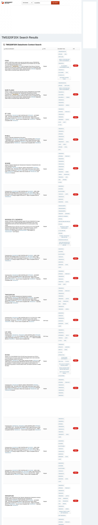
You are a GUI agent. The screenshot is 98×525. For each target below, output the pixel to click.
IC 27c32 (64, 262)
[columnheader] (22, 49)
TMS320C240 (61, 91)
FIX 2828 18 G (61, 70)
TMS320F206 (61, 93)
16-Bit (69, 105)
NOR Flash (60, 55)
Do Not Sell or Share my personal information (48, 519)
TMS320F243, (15, 117)
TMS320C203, (33, 141)
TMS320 (67, 89)
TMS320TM (60, 170)
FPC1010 (60, 178)
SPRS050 (64, 145)
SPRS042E (30, 101)
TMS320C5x (15, 106)
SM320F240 (60, 364)
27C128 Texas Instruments (64, 267)
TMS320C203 (66, 140)
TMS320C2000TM (61, 164)
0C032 (59, 262)
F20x (65, 53)
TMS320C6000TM (61, 168)
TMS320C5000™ (23, 185)
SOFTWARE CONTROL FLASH (64, 73)
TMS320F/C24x (15, 427)
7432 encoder (61, 458)
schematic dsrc (62, 427)
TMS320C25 (33, 105)
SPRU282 (33, 66)
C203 (59, 396)
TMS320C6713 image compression (64, 181)
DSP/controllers (62, 460)
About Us (77, 519)
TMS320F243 (61, 432)
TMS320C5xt (61, 118)
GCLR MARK (60, 68)
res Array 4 (61, 89)
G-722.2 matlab (61, 184)
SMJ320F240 (15, 152)
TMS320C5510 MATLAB (63, 191)
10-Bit (10, 156)
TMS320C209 (8, 142)
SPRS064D (37, 117)
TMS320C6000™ (9, 186)
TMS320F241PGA (61, 464)
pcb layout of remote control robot (64, 273)
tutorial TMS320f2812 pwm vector (64, 189)
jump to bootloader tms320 (64, 279)
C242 (69, 427)
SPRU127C (35, 270)
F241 (59, 468)
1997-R (13, 251)
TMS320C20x (11, 141)
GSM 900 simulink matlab (64, 176)
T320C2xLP (19, 103)
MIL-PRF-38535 (29, 154)
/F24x (20, 63)
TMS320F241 (22, 117)
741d (66, 364)
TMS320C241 (61, 61)
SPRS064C (37, 320)
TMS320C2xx (12, 105)
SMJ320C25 (60, 158)
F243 (63, 468)
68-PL (59, 125)
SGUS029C (30, 152)
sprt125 (60, 438)
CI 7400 (68, 458)
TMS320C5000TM (61, 166)
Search (55, 2)
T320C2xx (21, 252)
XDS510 (67, 95)
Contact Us (71, 519)
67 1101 (60, 107)
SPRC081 (60, 174)
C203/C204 (60, 260)
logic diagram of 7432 (63, 456)
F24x (66, 68)
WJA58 (66, 138)
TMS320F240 (61, 95)
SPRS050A (35, 137)
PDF (75, 63)
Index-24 (67, 260)
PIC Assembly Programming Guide (64, 64)
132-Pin (60, 105)
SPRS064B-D (61, 250)
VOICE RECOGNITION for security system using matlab (64, 195)
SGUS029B (30, 346)
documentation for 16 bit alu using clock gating (64, 402)
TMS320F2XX (61, 66)
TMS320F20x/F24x (62, 51)
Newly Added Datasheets (23, 519)
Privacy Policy (34, 519)
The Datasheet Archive (7, 3)
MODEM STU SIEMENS (63, 172)
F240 (66, 229)
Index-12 (67, 420)
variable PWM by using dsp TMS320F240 (64, 373)
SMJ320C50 (67, 158)
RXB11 (64, 120)
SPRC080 (60, 186)
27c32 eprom (61, 282)
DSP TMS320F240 (62, 375)
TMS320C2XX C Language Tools (64, 423)
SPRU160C (22, 429)
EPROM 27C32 (61, 264)
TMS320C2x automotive (63, 436)
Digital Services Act (64, 519)
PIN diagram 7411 (62, 462)
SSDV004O (67, 170)
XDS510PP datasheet (63, 466)
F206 (59, 145)
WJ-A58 (59, 147)
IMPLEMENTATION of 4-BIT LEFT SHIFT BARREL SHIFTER (64, 393)
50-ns (64, 105)
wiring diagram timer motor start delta (64, 276)
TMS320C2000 (8, 185)
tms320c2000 (66, 454)
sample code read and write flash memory (64, 58)
